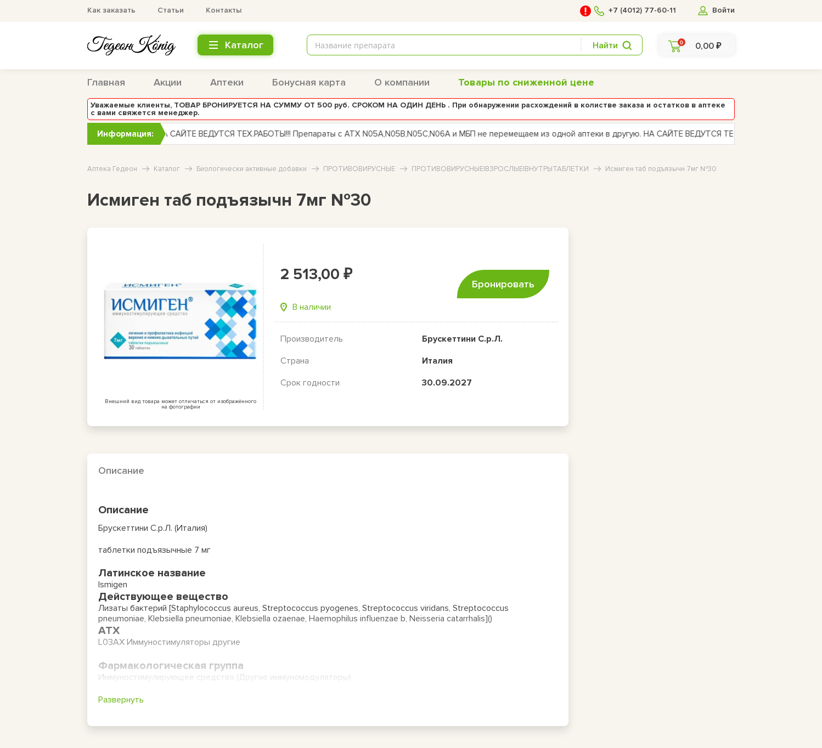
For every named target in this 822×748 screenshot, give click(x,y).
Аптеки (227, 82)
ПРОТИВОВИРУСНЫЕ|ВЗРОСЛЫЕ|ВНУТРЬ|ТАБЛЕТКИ (500, 169)
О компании (402, 82)
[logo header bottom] (131, 45)
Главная (106, 82)
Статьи (170, 10)
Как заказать (111, 10)
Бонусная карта (309, 82)
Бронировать (503, 284)
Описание (121, 470)
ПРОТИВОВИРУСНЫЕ (359, 169)
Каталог (167, 169)
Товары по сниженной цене (526, 82)
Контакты (223, 10)
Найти (605, 45)
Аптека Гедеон (112, 169)
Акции (168, 82)
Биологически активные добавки (251, 169)
